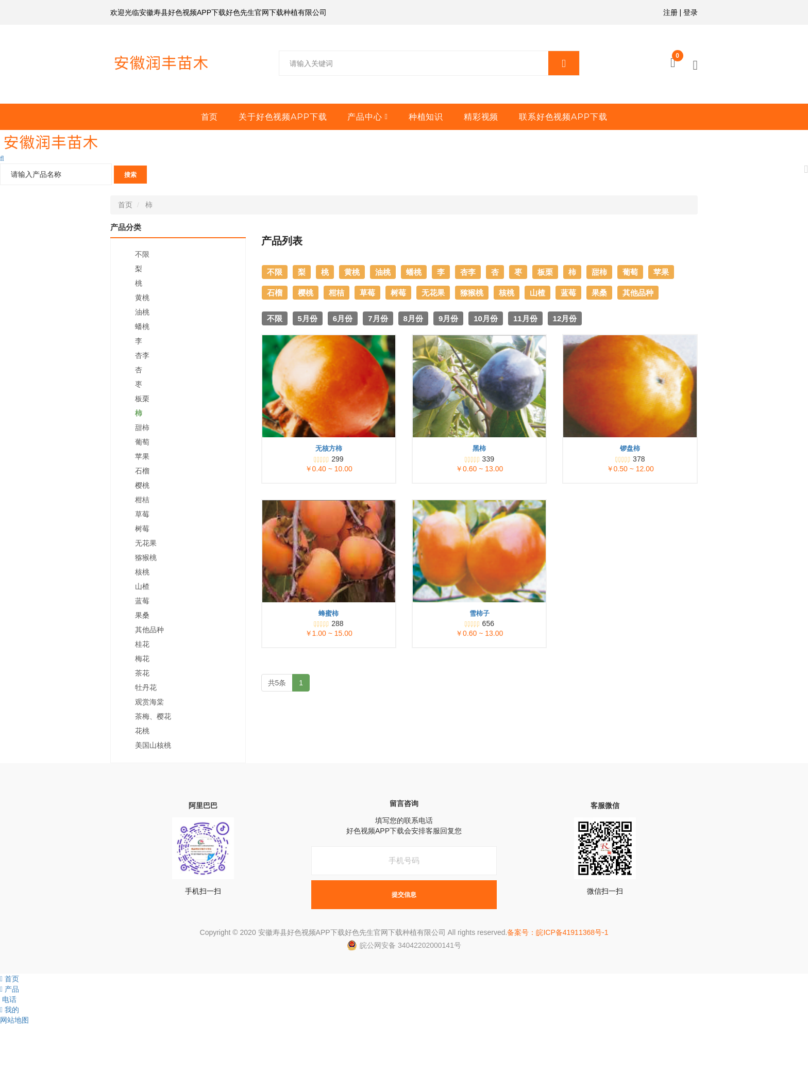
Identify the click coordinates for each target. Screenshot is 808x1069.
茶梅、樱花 (153, 716)
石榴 (142, 470)
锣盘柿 (630, 448)
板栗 (142, 398)
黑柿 (479, 448)
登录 (690, 12)
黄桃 (142, 297)
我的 (9, 1010)
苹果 (142, 456)
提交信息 (404, 894)
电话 (8, 999)
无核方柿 (328, 448)
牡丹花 (146, 687)
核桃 (142, 572)
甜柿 (142, 427)
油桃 (142, 312)
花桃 (142, 730)
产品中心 (364, 117)
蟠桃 (142, 326)
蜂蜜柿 (328, 613)
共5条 (277, 683)
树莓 (142, 528)
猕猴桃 (146, 557)
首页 (209, 117)
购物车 (677, 58)
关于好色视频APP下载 (283, 117)
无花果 (146, 543)
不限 (142, 254)
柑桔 (142, 499)
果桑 (142, 615)
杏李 (142, 355)
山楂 (142, 586)
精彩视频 (481, 117)
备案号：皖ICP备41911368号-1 (557, 932)
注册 (670, 12)
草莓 (142, 514)
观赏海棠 (149, 701)
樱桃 (142, 485)
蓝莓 (142, 600)
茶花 (142, 673)
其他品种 (149, 629)
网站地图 (14, 1020)
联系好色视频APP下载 (563, 117)
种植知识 (426, 117)
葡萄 (142, 442)
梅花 (142, 658)
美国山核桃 (153, 745)
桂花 (142, 644)
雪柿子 (479, 613)
